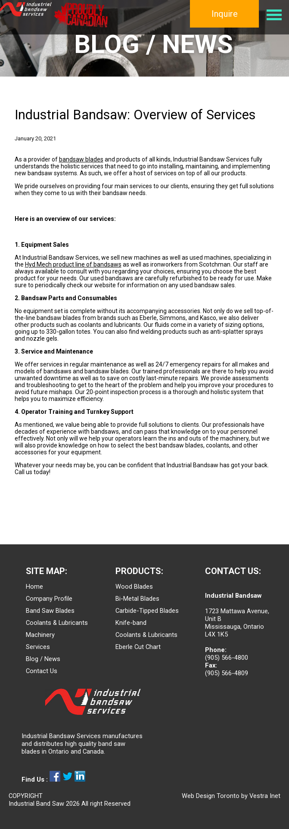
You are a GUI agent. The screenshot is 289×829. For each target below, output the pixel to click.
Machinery (40, 635)
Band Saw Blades (50, 611)
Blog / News (43, 659)
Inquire (224, 14)
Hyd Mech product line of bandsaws (73, 264)
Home (34, 586)
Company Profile (49, 598)
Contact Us (41, 671)
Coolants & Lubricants (57, 623)
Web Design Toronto (210, 796)
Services (38, 647)
